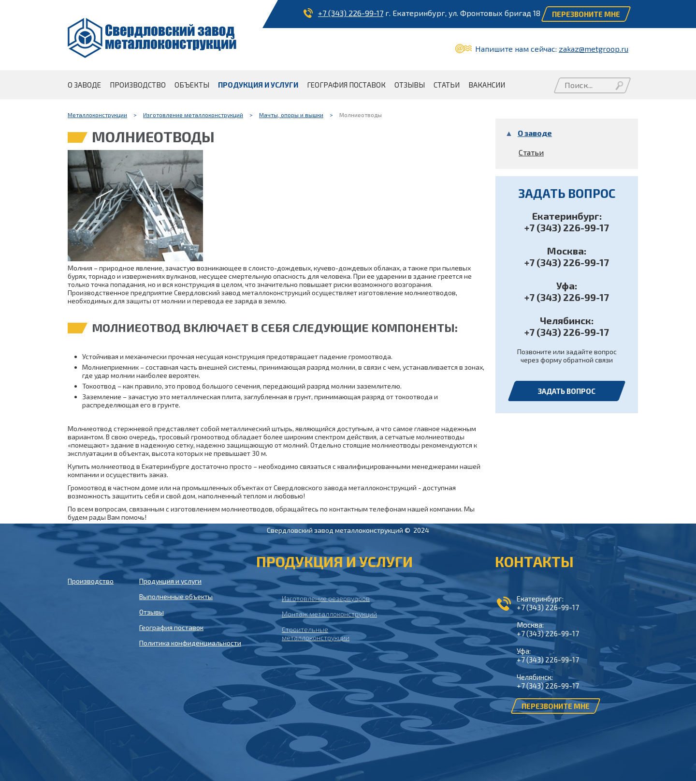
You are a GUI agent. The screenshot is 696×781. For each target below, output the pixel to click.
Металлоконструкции (97, 114)
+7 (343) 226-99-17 (350, 12)
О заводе (535, 132)
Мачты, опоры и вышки (291, 114)
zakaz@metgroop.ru (593, 48)
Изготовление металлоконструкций (193, 114)
